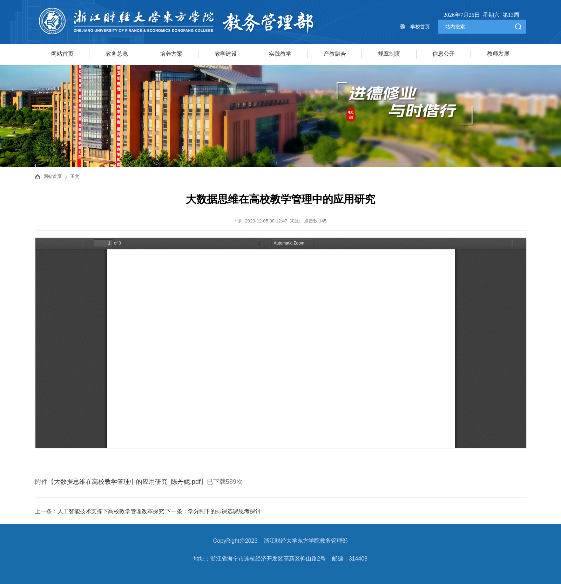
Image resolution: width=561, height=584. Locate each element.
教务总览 (117, 54)
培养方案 (171, 54)
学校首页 (420, 26)
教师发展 (498, 54)
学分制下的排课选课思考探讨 (224, 511)
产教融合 (335, 54)
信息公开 (443, 54)
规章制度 (389, 54)
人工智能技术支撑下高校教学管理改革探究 (111, 511)
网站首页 (62, 54)
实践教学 (280, 54)
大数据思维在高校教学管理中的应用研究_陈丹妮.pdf (127, 481)
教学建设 (226, 54)
